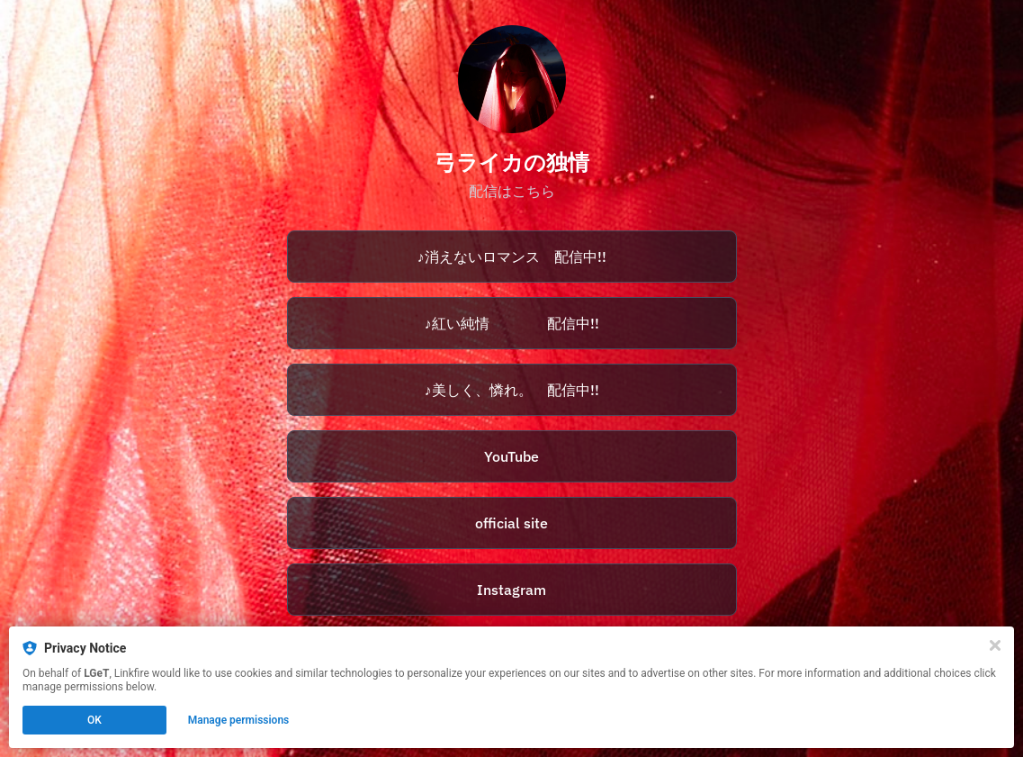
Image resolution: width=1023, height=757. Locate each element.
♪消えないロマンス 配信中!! (511, 257)
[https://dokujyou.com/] (512, 523)
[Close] (995, 645)
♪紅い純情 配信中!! (512, 323)
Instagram (511, 590)
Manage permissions (239, 720)
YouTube (511, 456)
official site (511, 523)
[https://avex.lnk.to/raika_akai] (512, 323)
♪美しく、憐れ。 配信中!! (512, 390)
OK (94, 720)
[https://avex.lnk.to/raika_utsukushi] (512, 390)
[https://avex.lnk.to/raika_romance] (512, 256)
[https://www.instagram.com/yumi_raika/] (512, 589)
